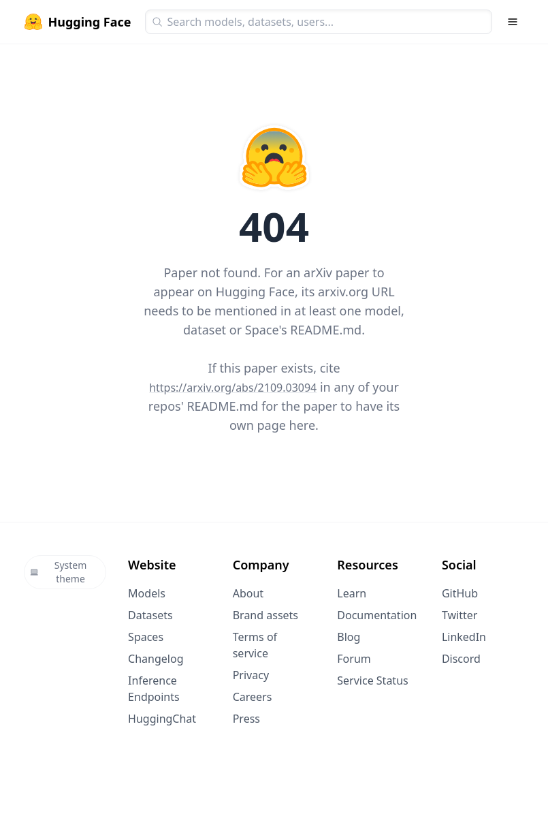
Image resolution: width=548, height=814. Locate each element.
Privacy (251, 675)
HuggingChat (162, 718)
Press (246, 718)
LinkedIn (464, 636)
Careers (252, 696)
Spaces (145, 636)
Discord (461, 658)
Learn (351, 593)
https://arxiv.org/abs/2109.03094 (233, 387)
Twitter (459, 615)
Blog (348, 636)
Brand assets (265, 615)
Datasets (150, 615)
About (248, 593)
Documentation (377, 615)
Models (146, 593)
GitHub (460, 593)
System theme (58, 572)
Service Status (372, 680)
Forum (353, 658)
